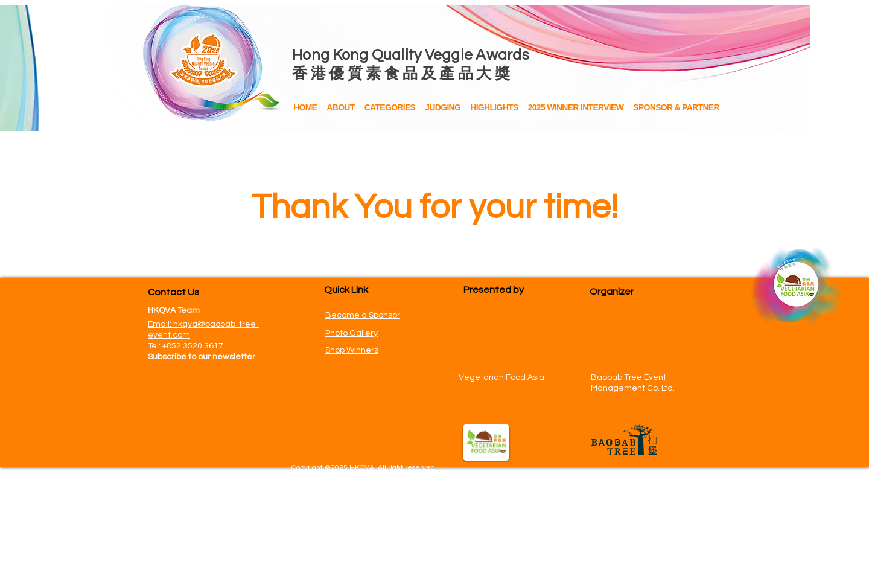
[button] (494, 108)
